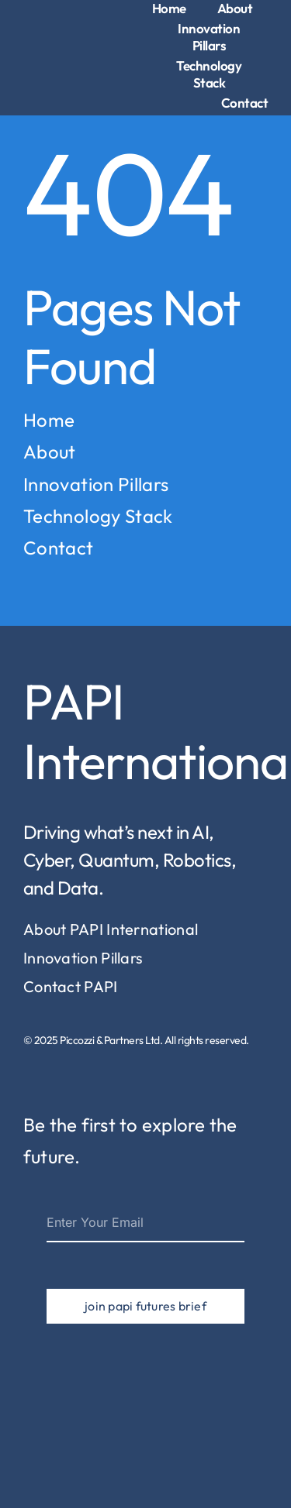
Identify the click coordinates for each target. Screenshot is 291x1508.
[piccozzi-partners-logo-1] (50, 37)
